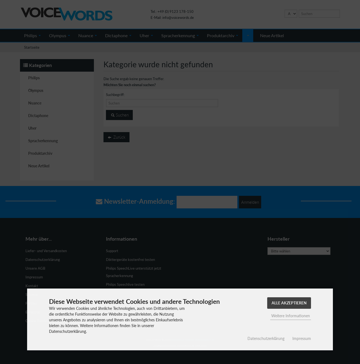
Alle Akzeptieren (289, 303)
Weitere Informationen (290, 315)
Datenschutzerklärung (265, 338)
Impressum (301, 338)
